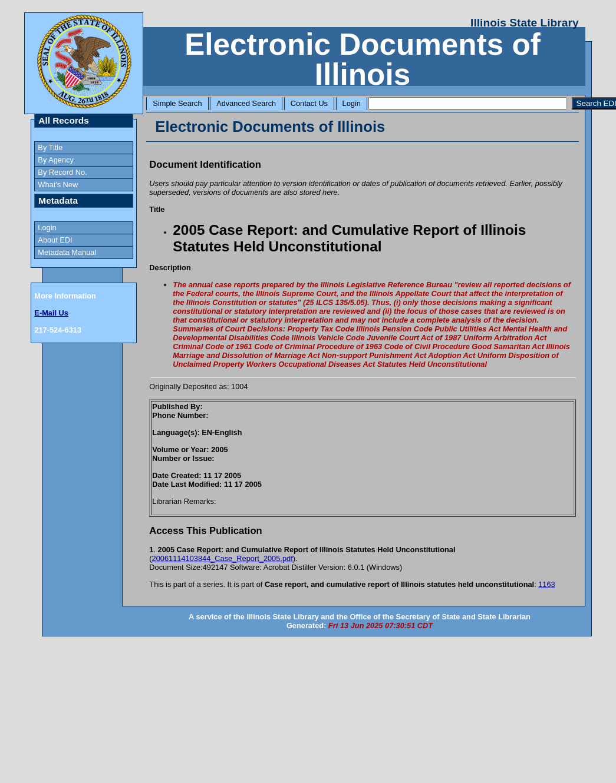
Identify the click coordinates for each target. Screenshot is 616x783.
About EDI (55, 239)
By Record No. (62, 172)
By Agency (55, 159)
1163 (546, 584)
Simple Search (177, 103)
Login (351, 103)
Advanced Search (246, 103)
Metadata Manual (67, 252)
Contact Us (309, 103)
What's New (58, 184)
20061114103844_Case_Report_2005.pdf (222, 558)
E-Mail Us (51, 312)
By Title (50, 147)
